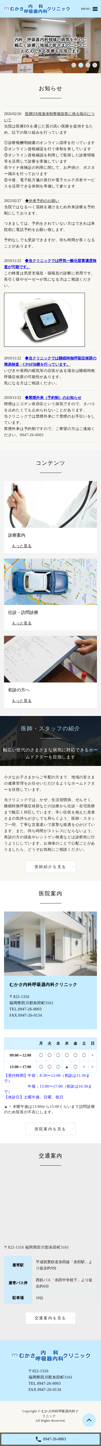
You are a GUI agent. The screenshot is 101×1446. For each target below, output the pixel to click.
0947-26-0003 (32, 435)
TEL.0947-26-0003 (25, 1009)
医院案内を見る (51, 1129)
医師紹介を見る (51, 867)
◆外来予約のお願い (42, 201)
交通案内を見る (51, 1318)
